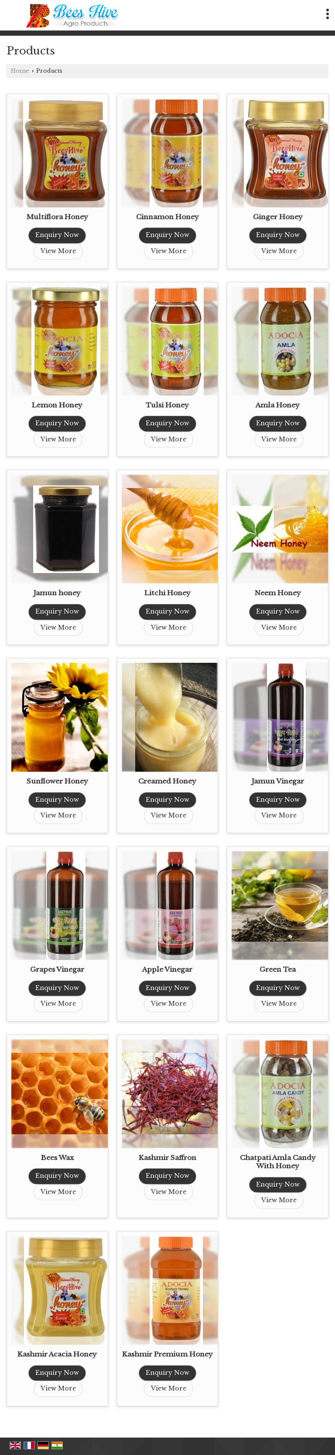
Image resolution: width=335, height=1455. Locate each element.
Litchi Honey (167, 593)
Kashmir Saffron (167, 1157)
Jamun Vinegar (278, 781)
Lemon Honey (57, 405)
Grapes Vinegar (57, 969)
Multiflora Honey (57, 217)
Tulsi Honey (167, 405)
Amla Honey (278, 405)
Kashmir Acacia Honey (57, 1354)
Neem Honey (278, 593)
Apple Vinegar (167, 969)
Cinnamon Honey (167, 217)
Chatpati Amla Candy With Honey (278, 1161)
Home (20, 71)
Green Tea (278, 969)
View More (58, 251)
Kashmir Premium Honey (167, 1354)
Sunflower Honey (57, 781)
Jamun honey (57, 593)
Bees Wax (57, 1157)
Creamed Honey (167, 781)
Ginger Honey (278, 217)
